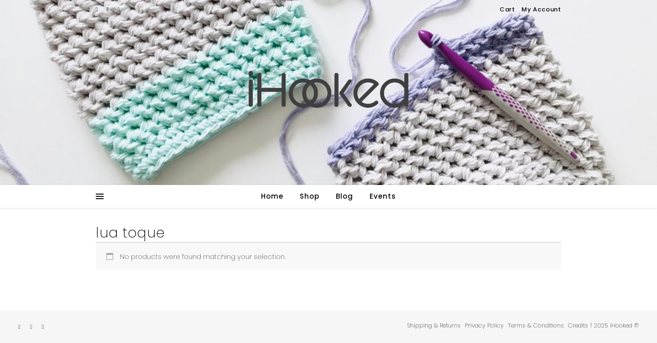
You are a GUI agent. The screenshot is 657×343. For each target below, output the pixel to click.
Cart (507, 9)
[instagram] (109, 9)
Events (383, 196)
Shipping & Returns (434, 325)
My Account (541, 9)
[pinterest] (119, 9)
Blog (344, 196)
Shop (309, 196)
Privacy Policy (484, 325)
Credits (578, 325)
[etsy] (98, 9)
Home (272, 196)
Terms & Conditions (536, 325)
